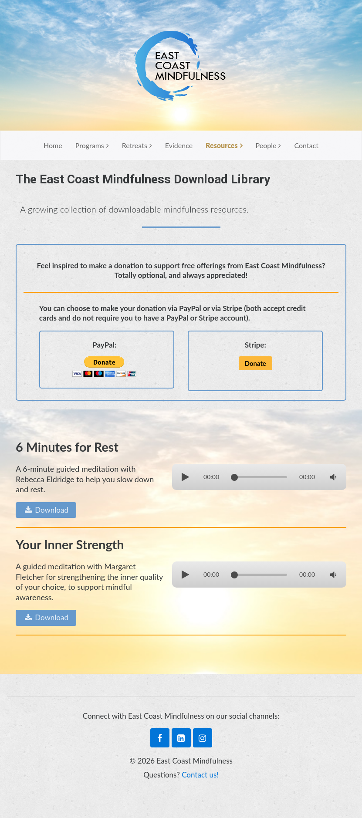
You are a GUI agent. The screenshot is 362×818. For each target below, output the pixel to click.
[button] (255, 363)
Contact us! (200, 774)
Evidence (179, 145)
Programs (89, 145)
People (266, 145)
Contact (306, 145)
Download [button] (46, 509)
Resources (222, 145)
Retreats (134, 145)
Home (53, 145)
